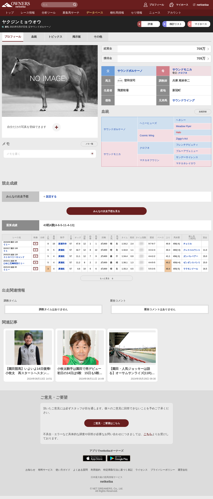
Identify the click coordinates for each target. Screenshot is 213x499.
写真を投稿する (55, 129)
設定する (51, 196)
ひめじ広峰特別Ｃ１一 (13, 263)
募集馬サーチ (71, 12)
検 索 (75, 4)
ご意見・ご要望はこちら (106, 423)
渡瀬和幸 (62, 244)
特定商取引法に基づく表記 (118, 469)
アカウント (174, 12)
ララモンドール (190, 269)
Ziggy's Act (182, 138)
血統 (34, 36)
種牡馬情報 (117, 12)
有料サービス (45, 469)
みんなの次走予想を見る (106, 211)
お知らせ (30, 469)
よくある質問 (80, 469)
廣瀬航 (61, 250)
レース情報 (28, 12)
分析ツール (49, 12)
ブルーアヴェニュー (187, 151)
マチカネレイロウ (186, 163)
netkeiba (106, 481)
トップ (9, 12)
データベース (94, 12)
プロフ (12, 36)
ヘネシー (181, 120)
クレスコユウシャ (191, 250)
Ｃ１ (5, 251)
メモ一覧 (89, 144)
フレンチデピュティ (187, 144)
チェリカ (187, 244)
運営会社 (183, 469)
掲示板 (76, 36)
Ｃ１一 (6, 244)
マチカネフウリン (149, 160)
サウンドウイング (183, 100)
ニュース (154, 12)
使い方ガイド (63, 469)
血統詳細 (203, 112)
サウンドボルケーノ (130, 70)
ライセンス (141, 469)
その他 (98, 36)
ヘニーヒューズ (148, 123)
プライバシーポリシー (163, 469)
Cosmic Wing (147, 135)
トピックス (55, 36)
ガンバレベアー (190, 256)
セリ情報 (136, 12)
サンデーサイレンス (187, 157)
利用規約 (95, 469)
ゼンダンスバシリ (191, 262)
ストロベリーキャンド (13, 257)
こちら (148, 434)
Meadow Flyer (183, 126)
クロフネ (182, 73)
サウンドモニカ (182, 69)
